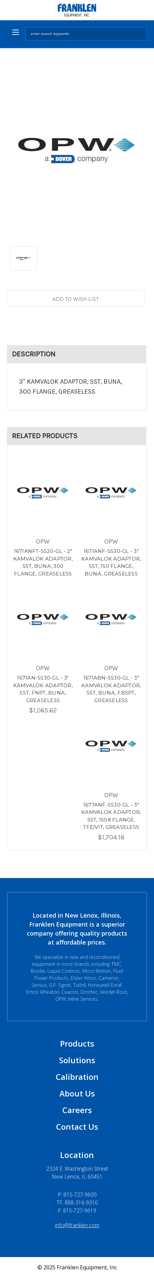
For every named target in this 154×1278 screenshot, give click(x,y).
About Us (77, 1093)
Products (77, 1043)
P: (77, 1194)
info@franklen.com (77, 1225)
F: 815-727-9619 (77, 1210)
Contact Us (77, 1126)
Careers (77, 1109)
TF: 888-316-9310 (77, 1202)
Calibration (77, 1076)
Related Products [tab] (45, 436)
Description (33, 354)
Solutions (77, 1060)
